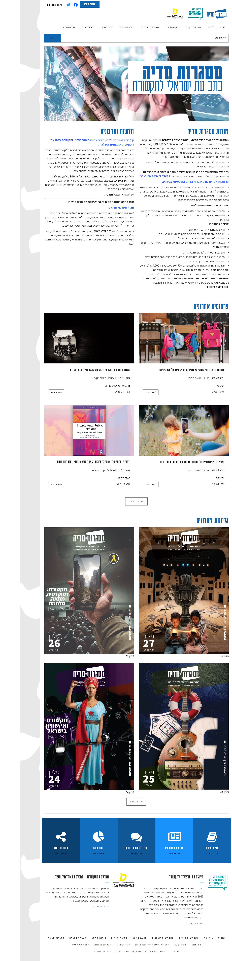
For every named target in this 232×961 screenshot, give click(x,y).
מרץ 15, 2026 (197, 483)
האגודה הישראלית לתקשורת (132, 945)
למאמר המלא (130, 392)
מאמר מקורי (174, 378)
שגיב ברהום (90, 386)
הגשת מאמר (69, 4)
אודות (201, 938)
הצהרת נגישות (82, 945)
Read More (40, 853)
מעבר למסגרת (57, 938)
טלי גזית (199, 478)
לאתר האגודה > (175, 923)
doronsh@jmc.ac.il (197, 287)
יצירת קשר (160, 945)
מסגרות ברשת (35, 938)
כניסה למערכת (34, 5)
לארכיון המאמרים (116, 501)
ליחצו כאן (89, 194)
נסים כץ (200, 386)
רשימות (176, 945)
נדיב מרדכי (103, 386)
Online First (188, 378)
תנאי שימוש (103, 945)
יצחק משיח (103, 478)
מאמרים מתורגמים (142, 938)
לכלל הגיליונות (116, 801)
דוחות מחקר (78, 938)
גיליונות (188, 938)
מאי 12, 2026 (198, 391)
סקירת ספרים (79, 470)
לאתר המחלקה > (80, 906)
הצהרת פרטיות (60, 945)
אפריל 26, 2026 (102, 391)
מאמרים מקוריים (168, 938)
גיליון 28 (199, 378)
